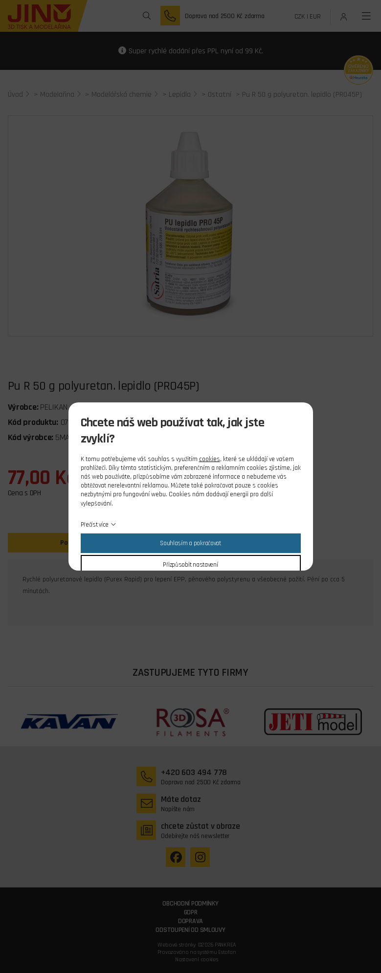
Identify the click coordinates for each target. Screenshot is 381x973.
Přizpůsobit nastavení (190, 565)
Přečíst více (95, 525)
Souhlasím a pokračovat (190, 543)
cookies (209, 459)
